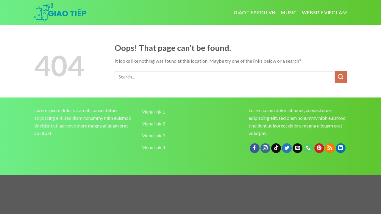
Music (288, 12)
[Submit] (341, 76)
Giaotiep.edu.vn (254, 12)
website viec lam (324, 12)
